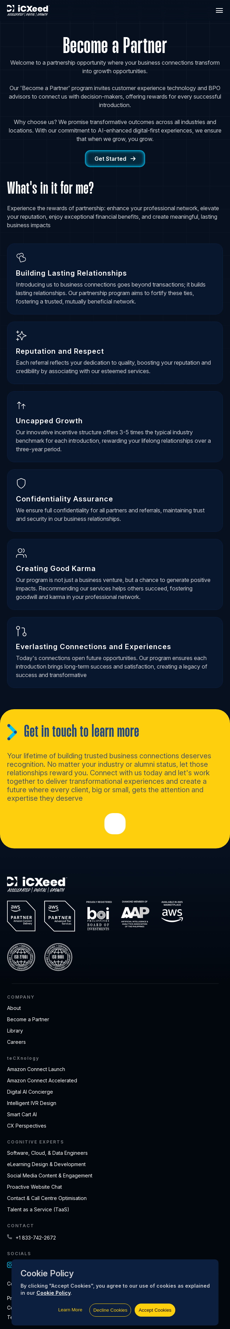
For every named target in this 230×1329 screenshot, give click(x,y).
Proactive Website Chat (34, 1187)
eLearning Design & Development (46, 1164)
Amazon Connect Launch (36, 1069)
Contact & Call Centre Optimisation (47, 1198)
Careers (16, 1042)
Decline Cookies (110, 1310)
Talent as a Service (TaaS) (38, 1209)
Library (15, 1031)
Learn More (70, 1309)
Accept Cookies (155, 1310)
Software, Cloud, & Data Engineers (47, 1153)
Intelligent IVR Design (31, 1103)
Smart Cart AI (22, 1114)
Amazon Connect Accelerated (42, 1080)
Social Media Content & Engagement (49, 1175)
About (14, 1008)
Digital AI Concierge (30, 1092)
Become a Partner (28, 1019)
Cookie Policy (53, 1293)
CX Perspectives (26, 1126)
